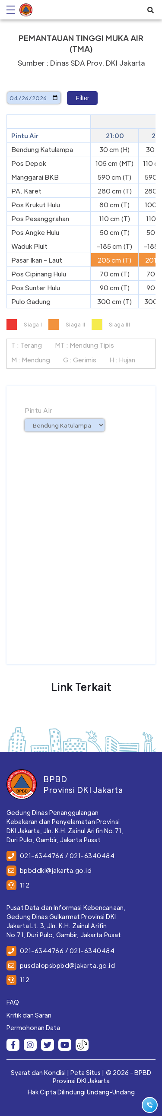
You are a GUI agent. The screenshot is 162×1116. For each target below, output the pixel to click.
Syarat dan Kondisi (38, 1072)
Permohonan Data (33, 1027)
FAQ (12, 1002)
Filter (82, 98)
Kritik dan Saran (28, 1015)
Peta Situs (85, 1072)
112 (25, 885)
